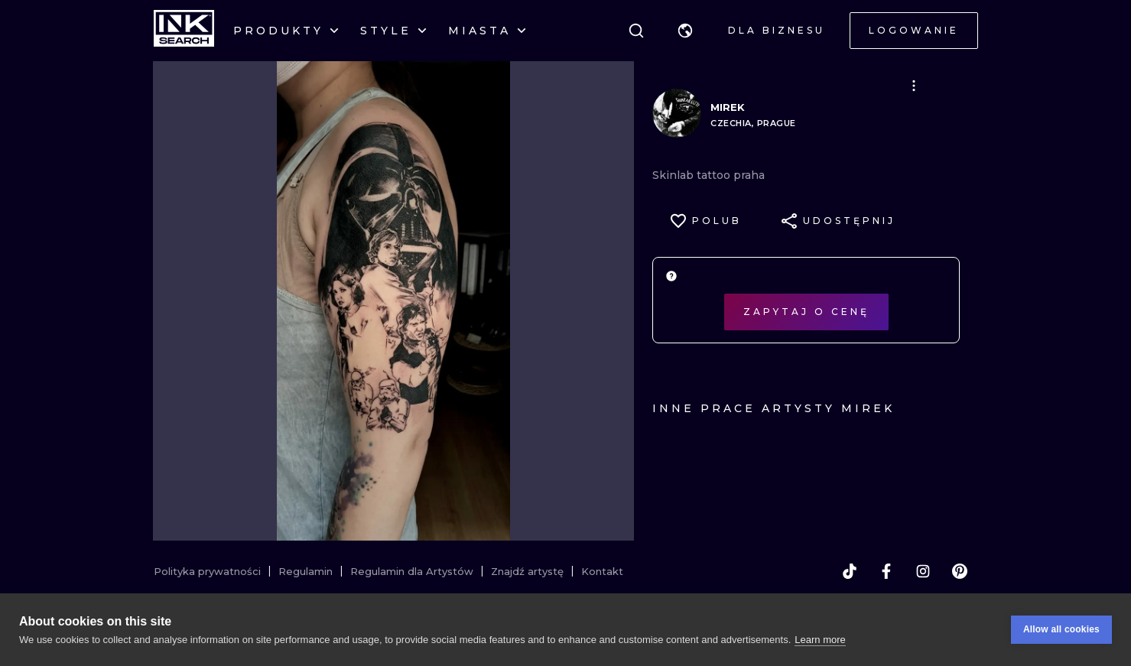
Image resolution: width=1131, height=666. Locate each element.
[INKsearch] (184, 31)
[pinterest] (959, 571)
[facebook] (886, 571)
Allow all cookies (1061, 633)
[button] (685, 30)
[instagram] (923, 571)
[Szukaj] (636, 30)
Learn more (820, 642)
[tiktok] (849, 571)
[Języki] (685, 30)
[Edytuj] (913, 85)
